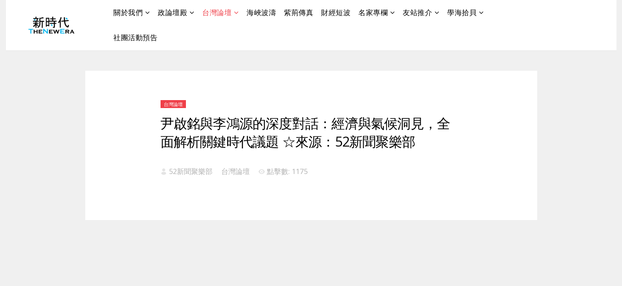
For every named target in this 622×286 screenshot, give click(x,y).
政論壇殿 (172, 12)
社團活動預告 (135, 37)
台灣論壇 (217, 12)
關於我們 (128, 12)
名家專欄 (373, 12)
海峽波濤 (261, 12)
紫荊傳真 (298, 12)
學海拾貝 (462, 12)
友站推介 (417, 12)
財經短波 (335, 12)
